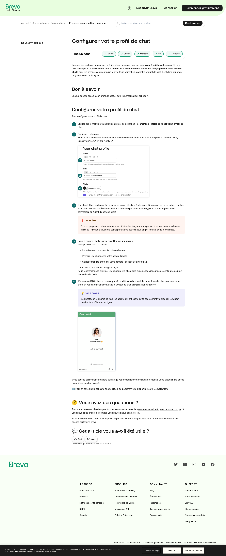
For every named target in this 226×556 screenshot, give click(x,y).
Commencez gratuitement (202, 8)
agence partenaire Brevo (84, 422)
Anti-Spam (119, 542)
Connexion (170, 8)
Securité (83, 515)
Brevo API (189, 503)
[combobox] (160, 23)
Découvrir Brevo (146, 8)
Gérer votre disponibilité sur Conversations (146, 389)
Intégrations (190, 521)
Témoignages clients (160, 509)
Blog (152, 490)
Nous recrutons (87, 490)
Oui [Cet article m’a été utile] (80, 439)
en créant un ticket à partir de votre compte (159, 409)
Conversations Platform (126, 496)
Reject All (171, 550)
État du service (192, 509)
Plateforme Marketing (125, 490)
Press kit (84, 496)
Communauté (156, 515)
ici (138, 412)
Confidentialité (133, 542)
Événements (156, 496)
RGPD (82, 509)
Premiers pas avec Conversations (87, 23)
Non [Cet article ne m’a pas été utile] (93, 439)
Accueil (25, 23)
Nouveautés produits (195, 515)
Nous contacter (192, 496)
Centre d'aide (191, 490)
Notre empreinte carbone (92, 503)
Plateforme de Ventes (125, 503)
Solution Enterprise (124, 515)
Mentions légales (173, 542)
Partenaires (155, 503)
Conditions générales (153, 542)
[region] (113, 550)
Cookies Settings (151, 550)
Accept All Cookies (193, 550)
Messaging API (122, 509)
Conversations (39, 23)
